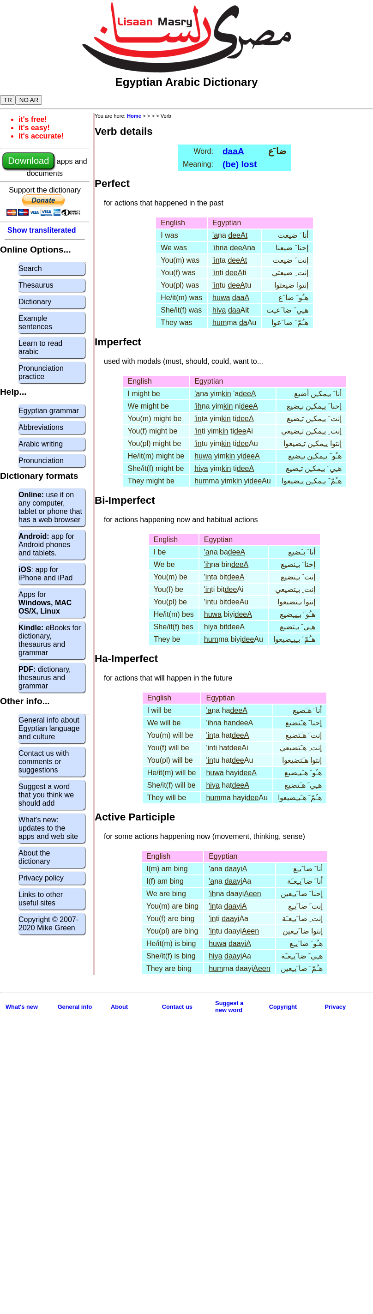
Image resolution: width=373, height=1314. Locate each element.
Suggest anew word (229, 1006)
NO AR (28, 99)
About (119, 1006)
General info (75, 1006)
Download (28, 161)
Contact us (177, 1006)
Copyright (283, 1006)
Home (134, 116)
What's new (22, 1006)
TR (8, 99)
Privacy (335, 1006)
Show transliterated (41, 230)
